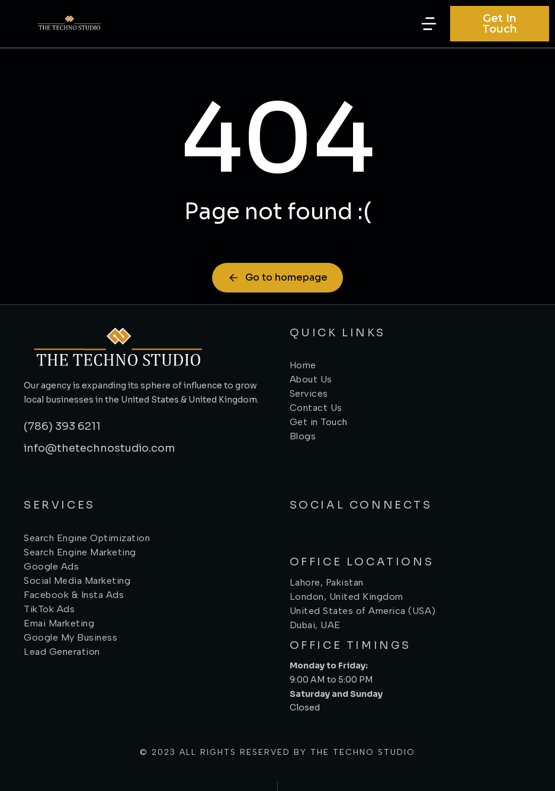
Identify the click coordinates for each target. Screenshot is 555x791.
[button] (428, 23)
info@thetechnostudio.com (99, 448)
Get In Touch (499, 24)
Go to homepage (277, 277)
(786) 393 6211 (62, 426)
